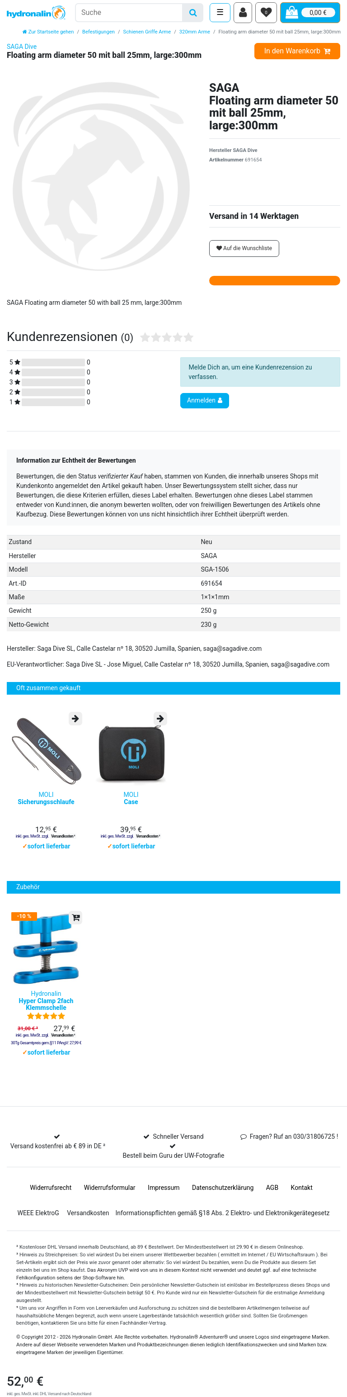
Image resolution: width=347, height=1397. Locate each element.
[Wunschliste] (266, 14)
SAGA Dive (22, 49)
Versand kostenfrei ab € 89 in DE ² (57, 1158)
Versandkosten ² (63, 843)
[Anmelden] (243, 14)
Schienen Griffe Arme (147, 34)
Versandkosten (88, 1225)
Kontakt (302, 1199)
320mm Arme (194, 34)
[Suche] (193, 13)
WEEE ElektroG (38, 1225)
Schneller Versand (178, 1148)
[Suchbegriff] (129, 13)
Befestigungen (98, 34)
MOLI (46, 806)
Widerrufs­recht (50, 1199)
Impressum (163, 1199)
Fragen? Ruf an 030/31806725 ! (294, 1148)
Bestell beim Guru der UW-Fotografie (174, 1167)
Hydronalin (46, 1013)
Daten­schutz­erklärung (222, 1199)
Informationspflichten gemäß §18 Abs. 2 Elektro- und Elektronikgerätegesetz (222, 1225)
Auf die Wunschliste (244, 251)
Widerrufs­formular (110, 1199)
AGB (272, 1199)
